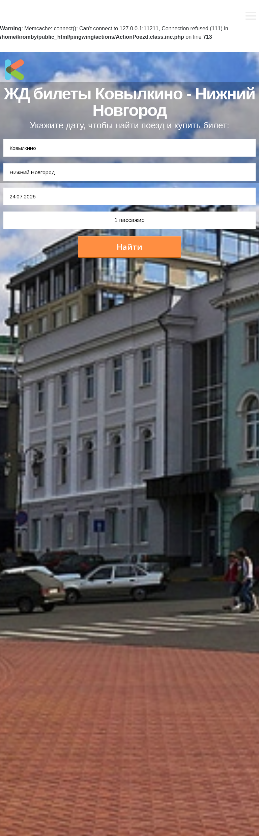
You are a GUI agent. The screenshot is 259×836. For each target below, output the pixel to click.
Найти (129, 247)
